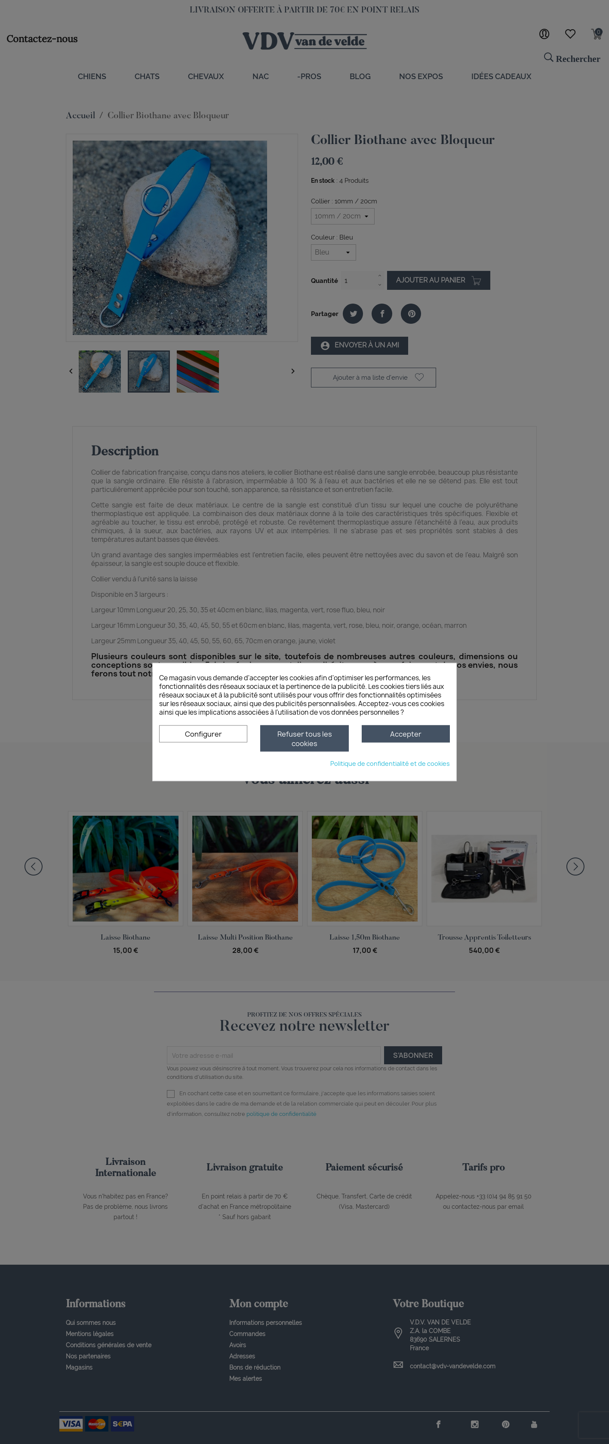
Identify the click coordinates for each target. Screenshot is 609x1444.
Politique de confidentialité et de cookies (390, 763)
